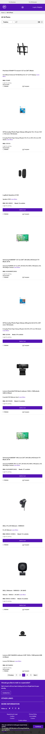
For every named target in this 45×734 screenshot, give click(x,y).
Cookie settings (22, 720)
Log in (34, 7)
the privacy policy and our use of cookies (16, 730)
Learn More (9, 139)
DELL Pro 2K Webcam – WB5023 (13, 526)
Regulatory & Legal (12, 714)
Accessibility (32, 716)
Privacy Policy (33, 714)
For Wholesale (33, 2)
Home (3, 12)
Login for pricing (7, 83)
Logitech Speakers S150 (11, 195)
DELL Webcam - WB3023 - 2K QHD (14, 590)
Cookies (12, 716)
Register (39, 7)
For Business (12, 2)
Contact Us (6, 693)
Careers (33, 718)
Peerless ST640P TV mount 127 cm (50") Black (18, 70)
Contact (12, 718)
